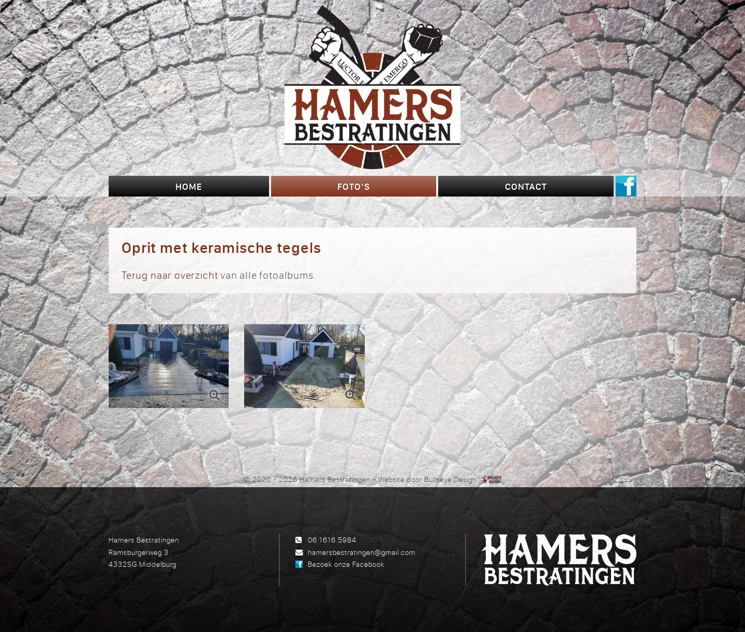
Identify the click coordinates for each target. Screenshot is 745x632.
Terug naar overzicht (170, 274)
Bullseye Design (450, 479)
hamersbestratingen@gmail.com (361, 552)
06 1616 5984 (332, 540)
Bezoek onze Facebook (346, 564)
